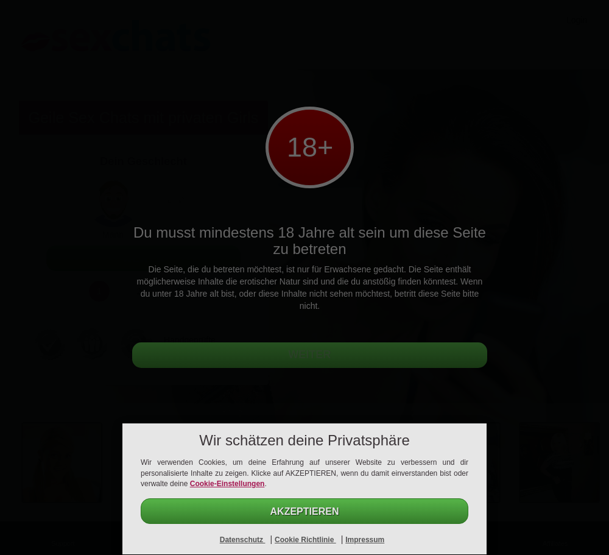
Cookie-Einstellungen (227, 483)
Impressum (364, 540)
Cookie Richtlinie (305, 540)
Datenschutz (243, 540)
